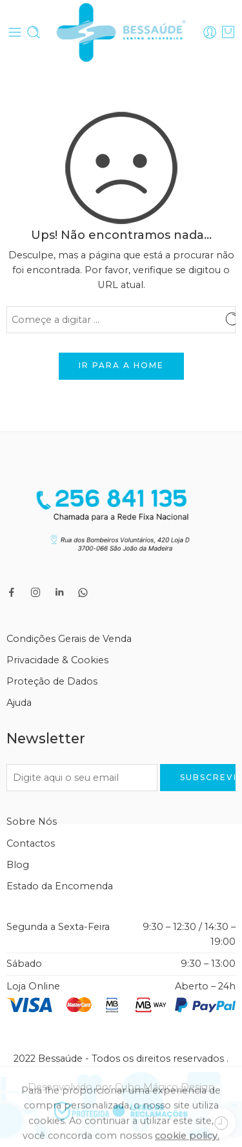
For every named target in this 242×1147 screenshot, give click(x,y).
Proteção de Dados (51, 681)
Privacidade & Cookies (57, 660)
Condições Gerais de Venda (69, 639)
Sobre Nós (31, 821)
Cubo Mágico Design (164, 1087)
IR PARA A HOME (121, 365)
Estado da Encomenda (59, 886)
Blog (17, 865)
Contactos (30, 843)
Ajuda (19, 702)
